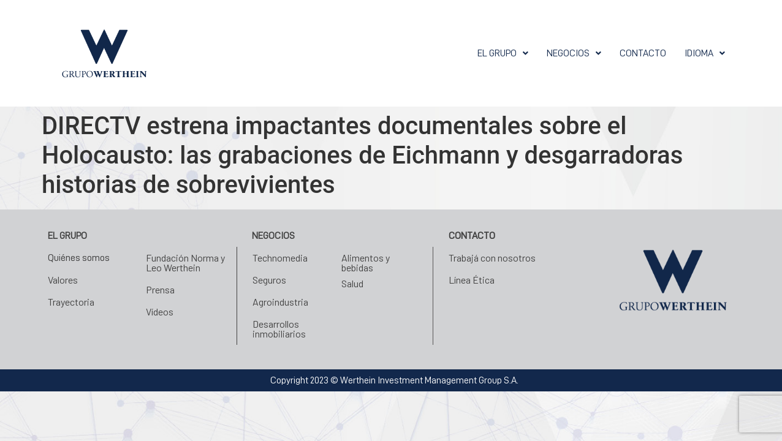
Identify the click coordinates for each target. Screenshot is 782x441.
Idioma (705, 53)
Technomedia (280, 257)
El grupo (502, 53)
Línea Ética (472, 279)
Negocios (574, 53)
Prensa (160, 289)
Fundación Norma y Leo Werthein (185, 262)
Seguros (269, 279)
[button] (502, 53)
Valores (63, 279)
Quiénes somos (79, 258)
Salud (352, 283)
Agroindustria (280, 301)
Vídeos (159, 311)
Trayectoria (71, 301)
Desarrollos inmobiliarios (279, 328)
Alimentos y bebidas (365, 262)
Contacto (643, 53)
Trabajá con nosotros (492, 257)
